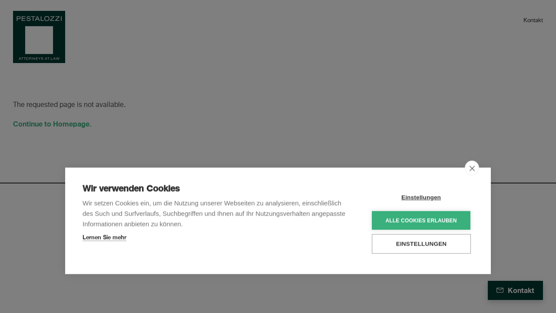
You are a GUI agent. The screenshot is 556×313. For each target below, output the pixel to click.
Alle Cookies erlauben (421, 219)
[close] (472, 167)
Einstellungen (421, 196)
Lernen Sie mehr (104, 236)
